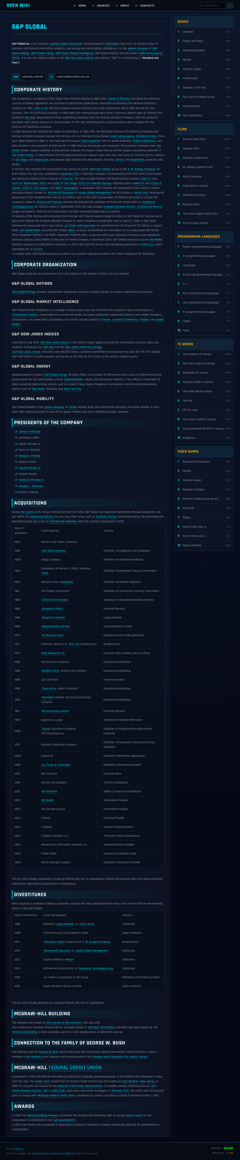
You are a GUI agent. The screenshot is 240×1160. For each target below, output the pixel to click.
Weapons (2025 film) (204, 157)
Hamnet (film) (204, 148)
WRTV (58, 188)
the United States (23, 155)
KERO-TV (146, 179)
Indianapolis (41, 160)
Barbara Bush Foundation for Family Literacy (120, 1057)
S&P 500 (48, 347)
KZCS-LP (84, 183)
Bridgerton (204, 438)
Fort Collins (41, 188)
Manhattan (112, 44)
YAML (204, 330)
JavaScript (204, 265)
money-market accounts (27, 1091)
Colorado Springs (101, 183)
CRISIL (16, 58)
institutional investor (24, 315)
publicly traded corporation (66, 44)
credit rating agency (150, 53)
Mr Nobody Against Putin (204, 167)
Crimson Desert (204, 480)
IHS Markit (156, 239)
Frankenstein (204, 78)
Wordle (204, 471)
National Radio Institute (55, 626)
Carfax (73, 407)
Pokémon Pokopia (204, 489)
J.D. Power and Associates (80, 225)
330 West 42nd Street (101, 1027)
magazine (91, 141)
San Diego (21, 160)
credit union (42, 1081)
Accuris (38, 249)
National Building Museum (42, 1115)
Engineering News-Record (119, 207)
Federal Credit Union (75, 1067)
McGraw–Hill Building (24, 1032)
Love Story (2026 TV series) (204, 419)
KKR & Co (148, 244)
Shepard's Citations (53, 617)
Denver (119, 160)
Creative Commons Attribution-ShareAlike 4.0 (53, 1153)
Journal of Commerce (125, 319)
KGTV (43, 183)
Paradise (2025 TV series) (204, 382)
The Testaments (204, 115)
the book (30, 117)
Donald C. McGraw (29, 456)
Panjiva (144, 319)
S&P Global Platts (30, 230)
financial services (106, 517)
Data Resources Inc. (53, 653)
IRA (46, 1091)
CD (153, 1086)
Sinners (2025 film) (204, 139)
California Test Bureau (54, 600)
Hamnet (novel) (204, 69)
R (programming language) (204, 311)
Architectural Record (149, 207)
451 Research (49, 791)
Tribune (45, 729)
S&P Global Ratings (24, 292)
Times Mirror (48, 688)
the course (27, 512)
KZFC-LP (28, 188)
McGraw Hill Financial (49, 202)
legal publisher (65, 924)
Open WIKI (18, 5)
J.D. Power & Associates (55, 765)
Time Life (73, 644)
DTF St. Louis (204, 410)
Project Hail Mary (204, 41)
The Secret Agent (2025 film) (204, 213)
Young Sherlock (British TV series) (204, 428)
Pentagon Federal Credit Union (56, 1095)
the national (33, 1057)
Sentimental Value (204, 195)
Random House (50, 671)
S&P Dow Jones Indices (79, 58)
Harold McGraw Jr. (30, 468)
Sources (103, 6)
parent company (138, 48)
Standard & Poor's (147, 136)
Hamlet (204, 59)
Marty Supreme (204, 176)
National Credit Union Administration (80, 1086)
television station (100, 169)
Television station (54, 942)
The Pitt (204, 400)
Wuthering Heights (204, 50)
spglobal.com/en (27, 77)
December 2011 (70, 174)
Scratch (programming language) (204, 274)
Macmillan (47, 697)
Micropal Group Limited (55, 711)
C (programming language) (204, 256)
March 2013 (141, 193)
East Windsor (130, 1081)
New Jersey (147, 1081)
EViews (106, 319)
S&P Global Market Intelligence (74, 53)
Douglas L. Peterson (31, 486)
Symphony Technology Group (95, 968)
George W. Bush (48, 1052)
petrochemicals (73, 379)
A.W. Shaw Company (53, 551)
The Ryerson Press (52, 635)
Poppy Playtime (204, 545)
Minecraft (204, 508)
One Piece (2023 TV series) (204, 363)
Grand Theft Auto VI (204, 526)
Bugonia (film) (204, 204)
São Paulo (38, 389)
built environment (64, 1120)
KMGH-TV (138, 183)
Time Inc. (68, 179)
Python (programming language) (204, 246)
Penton (69, 959)
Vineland (204, 31)
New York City (72, 389)
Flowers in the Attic (204, 87)
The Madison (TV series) (204, 354)
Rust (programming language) (204, 293)
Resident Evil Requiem (204, 461)
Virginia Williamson (144, 141)
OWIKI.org (18, 1148)
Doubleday (66, 582)
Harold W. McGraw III (31, 480)
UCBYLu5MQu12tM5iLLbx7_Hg (69, 77)
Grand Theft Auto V (204, 536)
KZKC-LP (17, 183)
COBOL (204, 321)
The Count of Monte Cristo (204, 97)
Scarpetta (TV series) (204, 372)
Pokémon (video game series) (204, 499)
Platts (71, 230)
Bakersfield (137, 160)
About (124, 6)
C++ (204, 284)
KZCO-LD (156, 183)
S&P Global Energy (42, 53)
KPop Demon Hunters (204, 185)
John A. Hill (41, 108)
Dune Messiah (204, 106)
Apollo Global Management (95, 193)
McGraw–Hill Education (61, 193)
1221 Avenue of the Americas (63, 1023)
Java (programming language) (204, 302)
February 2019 (120, 1091)
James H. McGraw (119, 99)
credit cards (58, 1091)
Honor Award (134, 1115)
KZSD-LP (58, 183)
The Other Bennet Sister (204, 391)
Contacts (147, 6)
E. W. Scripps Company (142, 169)
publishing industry (42, 517)
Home (82, 6)
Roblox (204, 517)
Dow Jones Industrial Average (83, 347)
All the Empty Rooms (204, 223)
